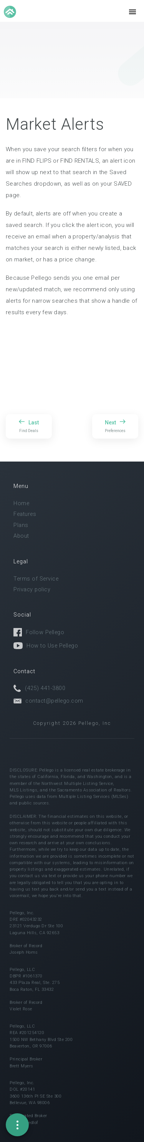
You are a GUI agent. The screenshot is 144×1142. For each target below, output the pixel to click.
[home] (11, 12)
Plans (20, 525)
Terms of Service (35, 579)
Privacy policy (31, 589)
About (21, 536)
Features (24, 514)
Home (21, 503)
